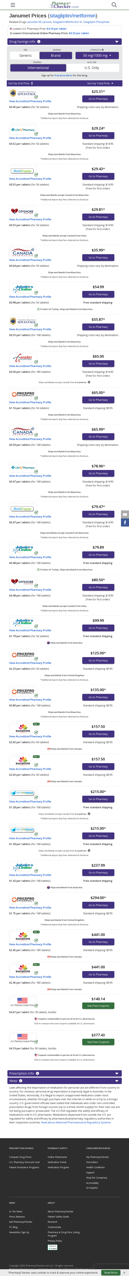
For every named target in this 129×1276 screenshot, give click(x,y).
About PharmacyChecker (60, 1211)
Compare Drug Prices (20, 1157)
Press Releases (17, 1216)
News (64, 1081)
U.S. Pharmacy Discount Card (24, 1162)
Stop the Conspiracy (96, 1177)
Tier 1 (36, 724)
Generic (25, 55)
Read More (110, 1272)
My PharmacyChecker (97, 1157)
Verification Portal (57, 1162)
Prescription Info (64, 1073)
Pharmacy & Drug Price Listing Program (64, 1234)
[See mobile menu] (11, 5)
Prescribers (92, 1162)
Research (52, 1221)
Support (90, 1172)
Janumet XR (34, 22)
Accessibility (92, 1182)
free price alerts (63, 75)
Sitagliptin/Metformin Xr (67, 22)
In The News (15, 1211)
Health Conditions (95, 1167)
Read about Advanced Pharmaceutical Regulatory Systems (76, 1122)
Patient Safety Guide (58, 1216)
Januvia (47, 22)
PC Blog (13, 1227)
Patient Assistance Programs (24, 1167)
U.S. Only (92, 67)
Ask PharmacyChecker (20, 1221)
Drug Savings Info (64, 42)
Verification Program (58, 1167)
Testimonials (54, 1227)
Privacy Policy (55, 1240)
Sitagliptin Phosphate (96, 22)
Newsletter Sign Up (19, 1232)
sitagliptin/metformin (73, 16)
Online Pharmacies (57, 1157)
